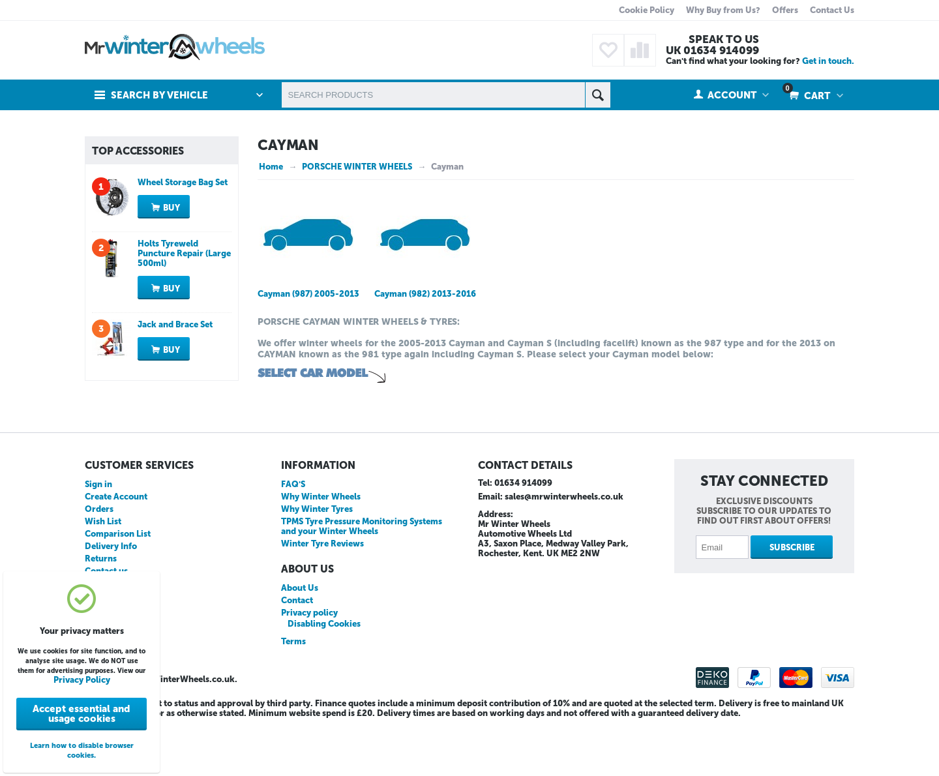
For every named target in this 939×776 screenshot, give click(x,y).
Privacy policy (309, 667)
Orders (99, 563)
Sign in (98, 538)
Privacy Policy (81, 680)
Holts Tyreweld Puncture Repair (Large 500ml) (184, 323)
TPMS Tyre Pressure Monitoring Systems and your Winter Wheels (361, 580)
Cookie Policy (646, 10)
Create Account (116, 551)
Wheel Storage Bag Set (183, 252)
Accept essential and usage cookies (81, 713)
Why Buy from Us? (723, 10)
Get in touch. (828, 61)
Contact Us (832, 10)
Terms (293, 695)
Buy (171, 277)
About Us (299, 642)
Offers (785, 10)
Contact (297, 654)
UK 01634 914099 (712, 50)
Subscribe (791, 601)
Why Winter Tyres (317, 563)
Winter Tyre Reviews (322, 598)
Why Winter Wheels (321, 551)
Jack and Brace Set (175, 394)
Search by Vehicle (159, 95)
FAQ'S (293, 538)
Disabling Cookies (324, 678)
